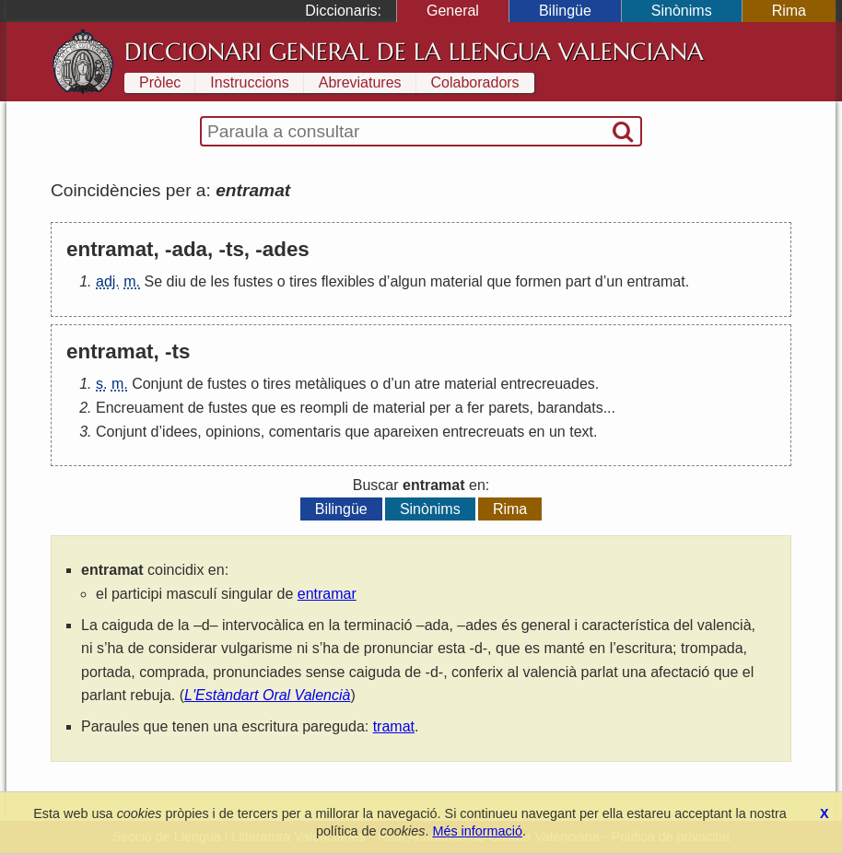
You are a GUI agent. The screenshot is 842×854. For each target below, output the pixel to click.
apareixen (406, 431)
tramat (394, 726)
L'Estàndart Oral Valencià (267, 695)
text (581, 431)
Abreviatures (360, 82)
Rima (789, 10)
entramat (656, 281)
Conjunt (157, 384)
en (537, 431)
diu (176, 281)
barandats (569, 407)
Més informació (477, 831)
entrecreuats (483, 431)
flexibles (348, 281)
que (498, 281)
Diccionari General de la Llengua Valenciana (414, 51)
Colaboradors (475, 82)
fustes (253, 281)
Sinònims (681, 10)
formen (539, 281)
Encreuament (139, 407)
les (220, 281)
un (614, 281)
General (453, 10)
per (439, 407)
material (456, 281)
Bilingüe (565, 10)
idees (179, 431)
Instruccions (249, 82)
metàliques (330, 384)
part (578, 281)
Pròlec (160, 82)
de (198, 281)
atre (427, 384)
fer (476, 407)
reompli (324, 407)
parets (508, 407)
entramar (327, 594)
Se (153, 281)
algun (408, 281)
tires (303, 281)
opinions (233, 431)
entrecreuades (547, 384)
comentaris (305, 431)
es (288, 407)
